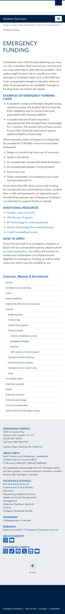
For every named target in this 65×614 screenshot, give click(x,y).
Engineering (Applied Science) (19, 494)
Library (16, 459)
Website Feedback (37, 463)
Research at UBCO (12, 530)
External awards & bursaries (20, 362)
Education (8, 490)
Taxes (10, 373)
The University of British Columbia (23, 6)
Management (10, 501)
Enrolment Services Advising (18, 288)
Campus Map (10, 447)
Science (7, 507)
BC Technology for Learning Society (27, 222)
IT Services (8, 463)
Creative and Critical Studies (18, 487)
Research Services (48, 530)
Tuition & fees (14, 320)
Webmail (21, 463)
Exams (9, 293)
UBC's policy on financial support (24, 352)
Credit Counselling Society (22, 232)
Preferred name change (16, 400)
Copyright (43, 609)
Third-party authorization (17, 405)
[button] (59, 283)
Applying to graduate (15, 384)
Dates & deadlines (14, 298)
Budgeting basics (15, 314)
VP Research (30, 530)
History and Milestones (22, 456)
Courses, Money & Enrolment (22, 25)
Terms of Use (30, 609)
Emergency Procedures (12, 609)
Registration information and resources (23, 304)
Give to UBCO (29, 459)
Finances (39, 25)
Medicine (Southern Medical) (18, 504)
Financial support (52, 25)
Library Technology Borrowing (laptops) (30, 227)
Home (5, 25)
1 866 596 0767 (20, 442)
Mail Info (38, 447)
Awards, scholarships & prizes (23, 336)
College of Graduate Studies (17, 511)
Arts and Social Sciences (16, 484)
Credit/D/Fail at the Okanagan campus (23, 411)
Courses (9, 282)
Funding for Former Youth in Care (22, 368)
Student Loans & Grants (21, 212)
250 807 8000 (14, 438)
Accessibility (55, 609)
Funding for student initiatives (21, 357)
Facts (5, 456)
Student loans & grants (18, 325)
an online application (15, 251)
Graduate (26, 520)
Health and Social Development (19, 497)
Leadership (42, 456)
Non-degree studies (14, 378)
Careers (7, 459)
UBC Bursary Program (20, 217)
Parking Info (25, 447)
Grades (9, 389)
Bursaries (14, 346)
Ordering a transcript (15, 395)
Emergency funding (19, 341)
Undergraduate (11, 520)
